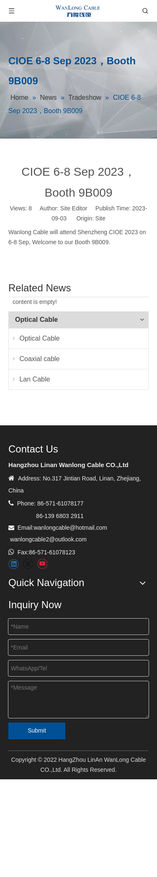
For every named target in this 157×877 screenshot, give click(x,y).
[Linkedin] (13, 564)
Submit (37, 730)
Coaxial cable (36, 358)
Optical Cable (36, 338)
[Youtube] (42, 564)
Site (100, 218)
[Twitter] (28, 564)
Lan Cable (31, 379)
